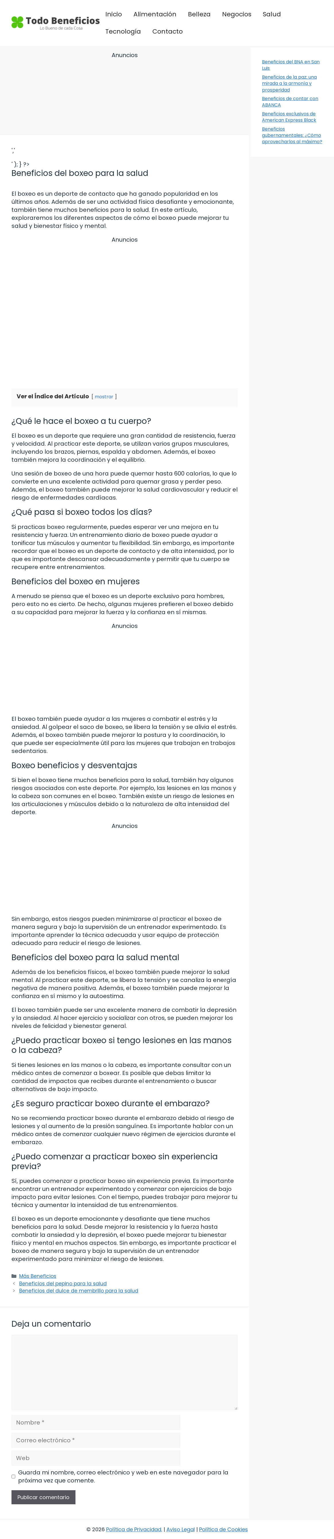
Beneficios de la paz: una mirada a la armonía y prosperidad (289, 83)
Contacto (167, 31)
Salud (272, 14)
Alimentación (154, 14)
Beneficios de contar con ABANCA (290, 101)
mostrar (104, 396)
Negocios (236, 14)
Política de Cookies (223, 1529)
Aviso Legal (180, 1529)
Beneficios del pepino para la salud (63, 1283)
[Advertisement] (124, 94)
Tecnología (123, 31)
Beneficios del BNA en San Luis (291, 65)
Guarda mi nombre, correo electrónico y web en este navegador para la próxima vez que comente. (123, 1476)
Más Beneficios (37, 1276)
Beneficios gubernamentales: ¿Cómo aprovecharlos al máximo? (292, 135)
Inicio (113, 14)
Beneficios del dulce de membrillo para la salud (78, 1290)
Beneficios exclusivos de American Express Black (289, 116)
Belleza (199, 14)
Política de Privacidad (133, 1529)
